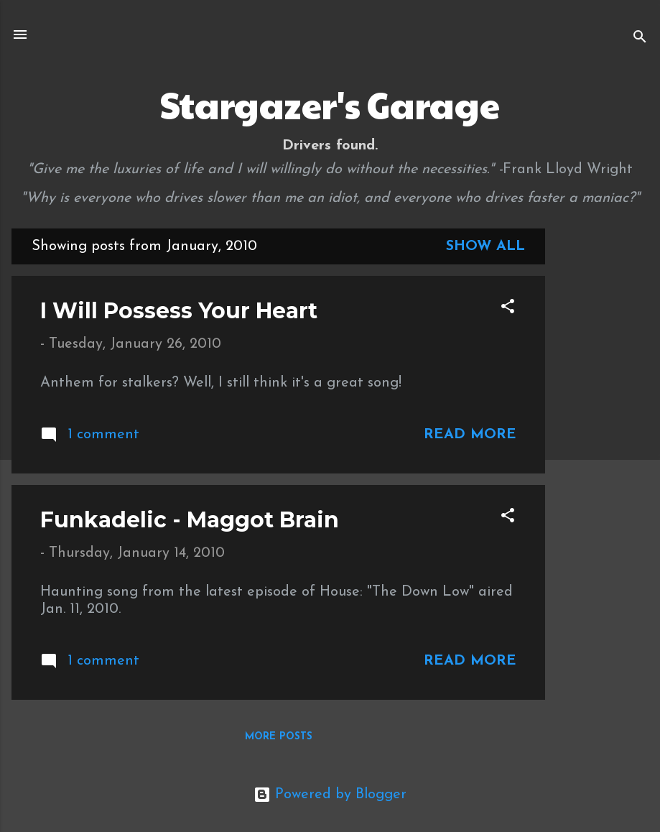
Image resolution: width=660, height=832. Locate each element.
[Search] (640, 39)
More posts (278, 736)
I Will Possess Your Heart (178, 310)
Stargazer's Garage (330, 104)
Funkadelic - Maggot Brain (189, 520)
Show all (485, 246)
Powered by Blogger (330, 794)
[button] (507, 308)
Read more (470, 434)
